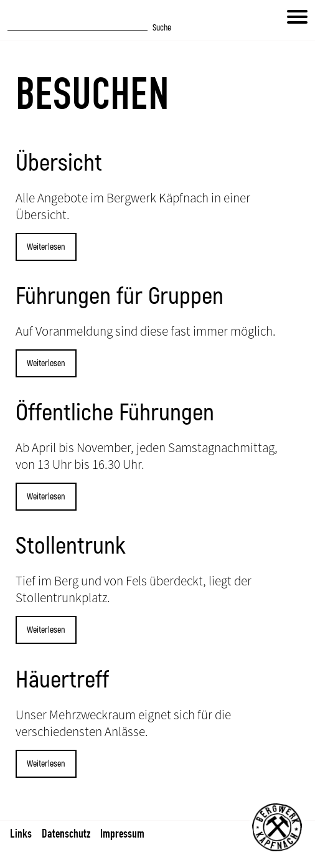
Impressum (122, 833)
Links (21, 833)
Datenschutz (66, 833)
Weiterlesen (46, 247)
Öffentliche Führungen (115, 413)
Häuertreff (62, 680)
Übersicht (59, 163)
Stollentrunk (71, 546)
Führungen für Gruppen (119, 296)
